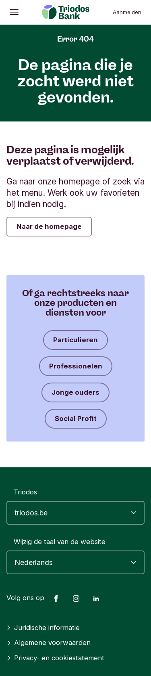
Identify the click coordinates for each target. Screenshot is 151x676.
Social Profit (76, 418)
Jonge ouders (75, 392)
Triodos (25, 492)
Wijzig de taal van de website (59, 542)
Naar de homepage (49, 226)
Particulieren (75, 340)
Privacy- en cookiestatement (55, 658)
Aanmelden (127, 12)
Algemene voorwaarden (48, 642)
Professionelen (75, 366)
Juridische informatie (43, 628)
